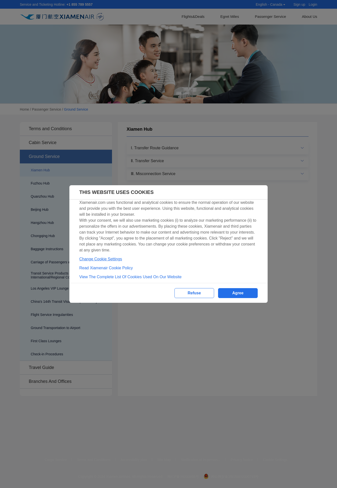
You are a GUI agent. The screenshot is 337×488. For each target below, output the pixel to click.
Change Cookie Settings (100, 259)
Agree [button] (237, 293)
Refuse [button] (194, 293)
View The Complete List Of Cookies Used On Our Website (130, 277)
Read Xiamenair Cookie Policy (106, 268)
